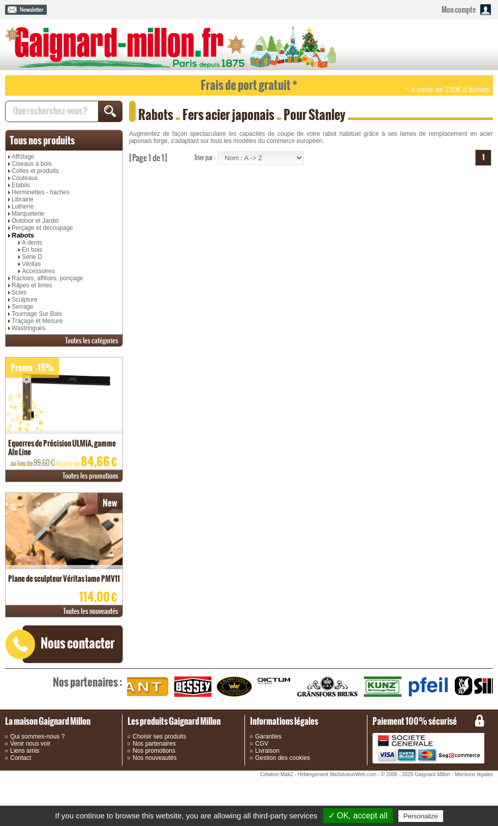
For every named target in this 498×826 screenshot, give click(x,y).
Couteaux (25, 178)
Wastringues (28, 328)
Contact (20, 757)
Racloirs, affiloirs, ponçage (47, 278)
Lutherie (23, 206)
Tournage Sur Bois (37, 313)
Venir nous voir (30, 743)
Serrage (23, 306)
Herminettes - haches (41, 192)
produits (42, 140)
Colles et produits (35, 170)
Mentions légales (474, 774)
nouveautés (90, 611)
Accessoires (38, 271)
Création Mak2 (276, 774)
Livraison (267, 750)
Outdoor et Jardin (35, 220)
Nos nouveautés (155, 757)
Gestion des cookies (282, 757)
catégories (91, 340)
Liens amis (24, 750)
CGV (261, 743)
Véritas (31, 264)
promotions (90, 476)
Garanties (268, 736)
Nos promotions (154, 750)
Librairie (23, 199)
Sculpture (25, 299)
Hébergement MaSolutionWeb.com (336, 774)
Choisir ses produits (159, 736)
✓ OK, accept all (358, 815)
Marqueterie (28, 213)
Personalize (420, 816)
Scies (19, 292)
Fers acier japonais (228, 114)
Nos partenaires (154, 743)
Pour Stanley (315, 114)
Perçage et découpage (42, 227)
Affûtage (23, 156)
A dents (32, 242)
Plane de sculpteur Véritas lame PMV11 (64, 578)
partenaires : (87, 682)
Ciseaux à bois (32, 163)
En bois (32, 249)
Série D (32, 256)
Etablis (21, 185)
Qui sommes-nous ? (37, 736)
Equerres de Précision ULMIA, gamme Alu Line (62, 447)
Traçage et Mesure (37, 320)
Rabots (23, 235)
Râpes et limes (32, 285)
